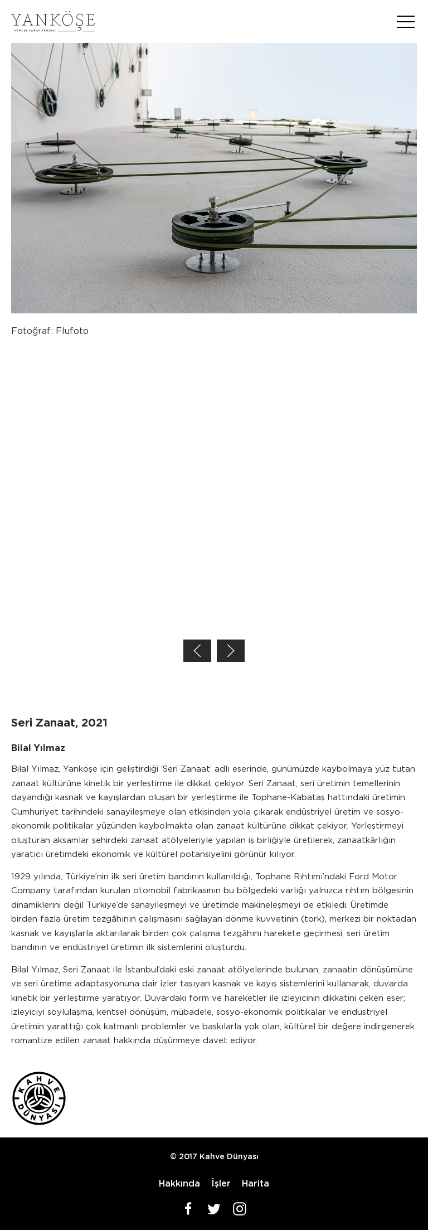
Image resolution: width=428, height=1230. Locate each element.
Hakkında (179, 1183)
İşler (221, 1183)
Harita (255, 1183)
